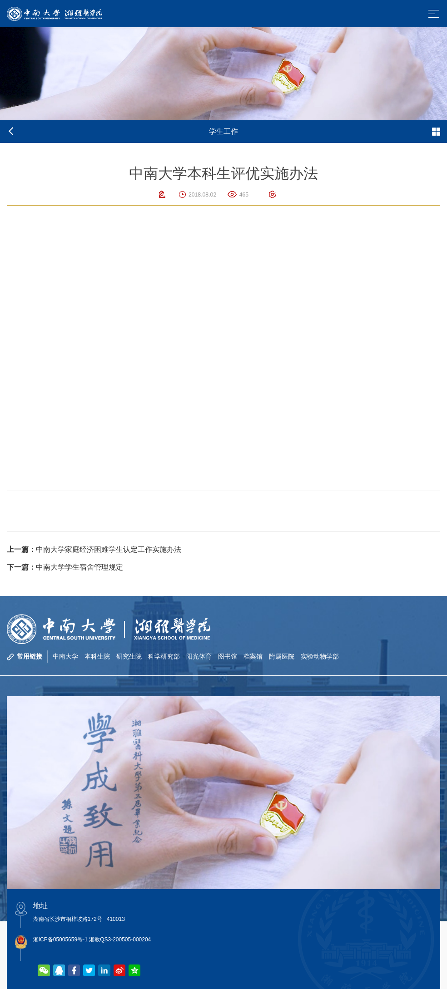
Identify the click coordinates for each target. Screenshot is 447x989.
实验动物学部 (320, 656)
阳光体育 (199, 656)
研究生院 (129, 656)
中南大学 (65, 656)
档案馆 (253, 656)
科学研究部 (164, 656)
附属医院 (281, 656)
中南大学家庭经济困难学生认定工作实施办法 (94, 549)
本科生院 (97, 656)
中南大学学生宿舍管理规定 (65, 567)
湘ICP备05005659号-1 (60, 939)
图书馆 (227, 656)
